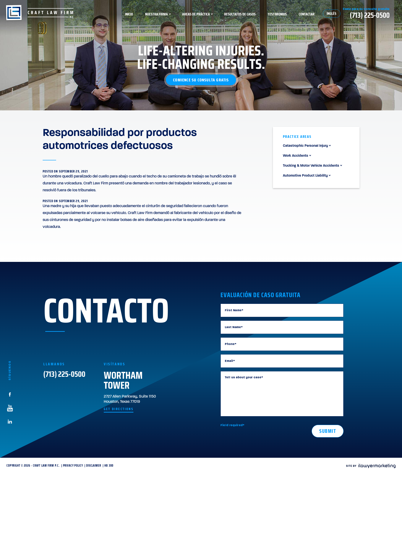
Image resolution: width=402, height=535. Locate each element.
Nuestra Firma (183, 15)
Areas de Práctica (222, 15)
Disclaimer (93, 465)
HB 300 (108, 465)
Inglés (358, 15)
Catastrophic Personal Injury (305, 146)
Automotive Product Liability (305, 175)
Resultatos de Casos (266, 15)
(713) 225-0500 (64, 375)
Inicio (155, 15)
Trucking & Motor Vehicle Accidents (311, 166)
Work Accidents (295, 156)
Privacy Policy (73, 465)
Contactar (333, 15)
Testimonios (303, 15)
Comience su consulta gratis (201, 79)
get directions (118, 409)
